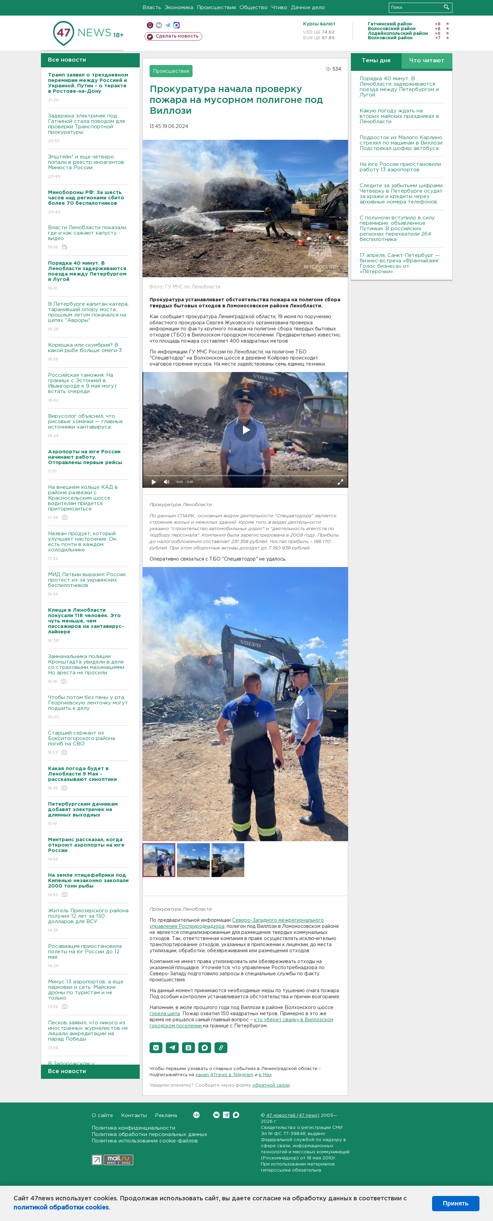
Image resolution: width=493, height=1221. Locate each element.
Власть (151, 7)
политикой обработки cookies (61, 1208)
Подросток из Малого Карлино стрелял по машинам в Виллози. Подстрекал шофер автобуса (402, 143)
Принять (456, 1203)
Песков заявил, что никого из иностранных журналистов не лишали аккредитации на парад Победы (88, 1036)
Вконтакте (196, 1115)
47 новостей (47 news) (292, 1115)
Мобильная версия (150, 25)
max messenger (176, 25)
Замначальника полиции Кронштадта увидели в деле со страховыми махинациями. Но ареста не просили (88, 669)
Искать (446, 6)
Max (236, 1115)
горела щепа (165, 1014)
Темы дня (376, 60)
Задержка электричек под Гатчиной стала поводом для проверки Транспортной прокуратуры (88, 129)
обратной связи (271, 1085)
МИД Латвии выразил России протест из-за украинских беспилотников (88, 584)
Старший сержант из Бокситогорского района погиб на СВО (88, 743)
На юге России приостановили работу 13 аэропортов (400, 167)
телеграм (167, 25)
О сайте (102, 1115)
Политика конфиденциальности (133, 1128)
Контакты (134, 1115)
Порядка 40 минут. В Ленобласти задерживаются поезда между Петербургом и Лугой (399, 87)
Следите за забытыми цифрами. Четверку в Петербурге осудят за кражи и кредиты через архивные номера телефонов (402, 193)
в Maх (265, 1075)
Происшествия (216, 7)
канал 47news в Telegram (224, 1075)
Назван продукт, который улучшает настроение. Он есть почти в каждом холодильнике (88, 546)
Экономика (179, 7)
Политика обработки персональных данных (149, 1134)
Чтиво (279, 7)
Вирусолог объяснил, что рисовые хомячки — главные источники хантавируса (88, 426)
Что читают (426, 60)
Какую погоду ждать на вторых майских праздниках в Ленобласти (399, 116)
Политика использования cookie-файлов (145, 1141)
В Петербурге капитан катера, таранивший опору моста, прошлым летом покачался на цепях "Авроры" (88, 317)
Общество (254, 7)
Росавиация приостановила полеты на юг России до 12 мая (88, 956)
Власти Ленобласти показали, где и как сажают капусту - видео (88, 237)
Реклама (166, 1115)
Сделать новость (177, 36)
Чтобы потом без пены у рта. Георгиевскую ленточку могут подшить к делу (88, 707)
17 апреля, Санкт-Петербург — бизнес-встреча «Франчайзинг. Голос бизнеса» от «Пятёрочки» (400, 263)
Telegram (226, 1115)
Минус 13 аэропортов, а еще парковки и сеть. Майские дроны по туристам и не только (88, 995)
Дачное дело (308, 7)
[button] (156, 1047)
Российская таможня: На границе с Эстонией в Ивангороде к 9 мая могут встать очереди (88, 388)
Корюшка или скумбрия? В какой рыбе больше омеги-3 (88, 352)
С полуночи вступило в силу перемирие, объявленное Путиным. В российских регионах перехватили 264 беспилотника (397, 229)
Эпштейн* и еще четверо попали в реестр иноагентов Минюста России (88, 167)
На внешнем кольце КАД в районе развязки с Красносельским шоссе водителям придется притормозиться (88, 503)
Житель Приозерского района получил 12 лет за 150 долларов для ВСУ (88, 921)
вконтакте (159, 25)
